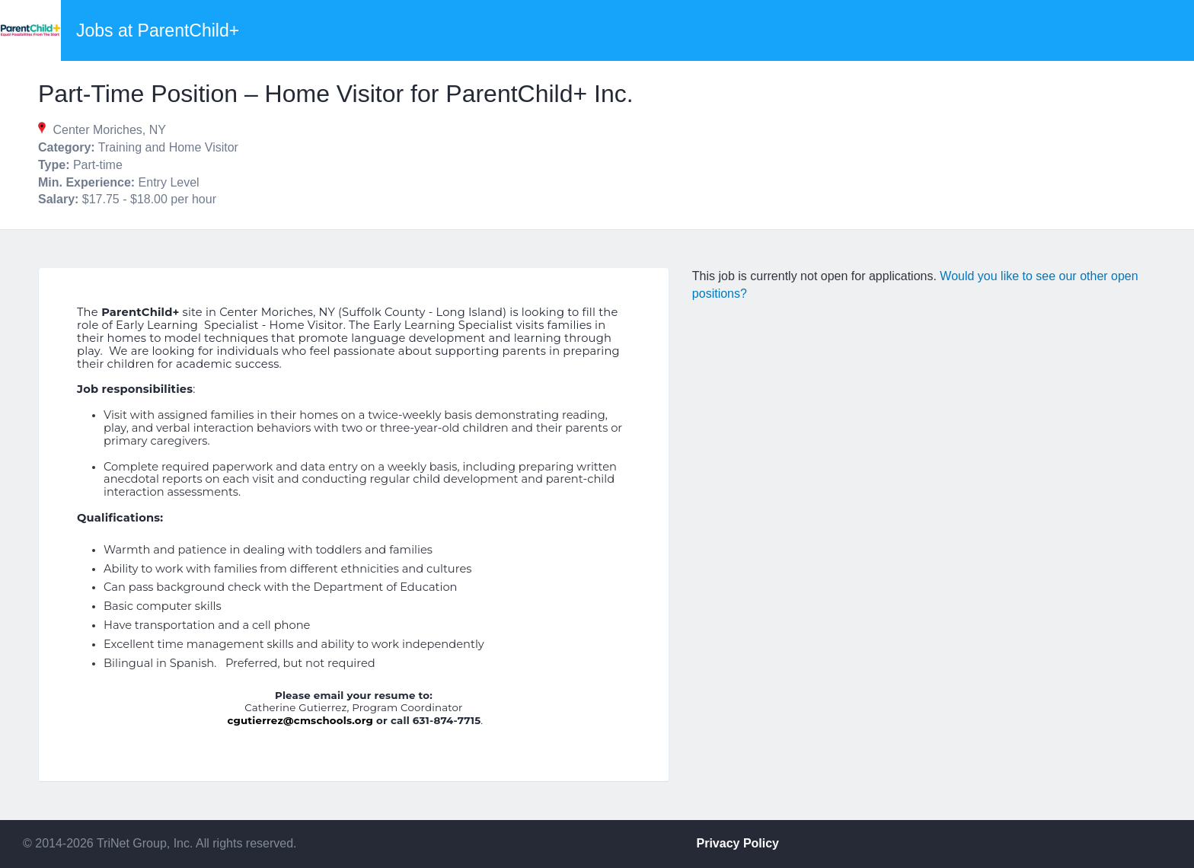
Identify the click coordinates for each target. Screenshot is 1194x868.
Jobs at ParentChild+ (157, 30)
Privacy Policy (738, 843)
